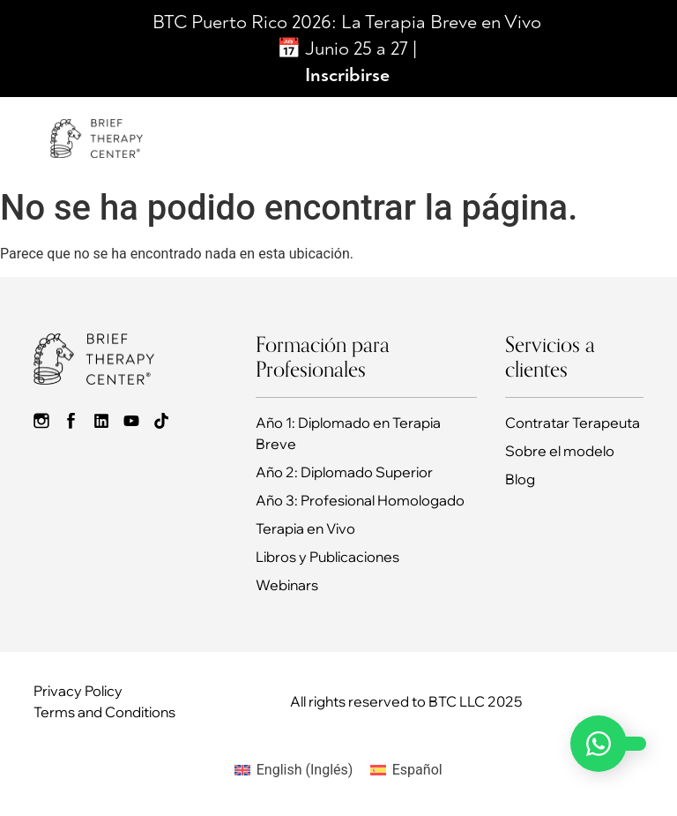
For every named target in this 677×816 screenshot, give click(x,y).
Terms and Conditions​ (104, 712)
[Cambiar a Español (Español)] (405, 770)
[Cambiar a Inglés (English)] (293, 770)
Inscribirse (347, 75)
